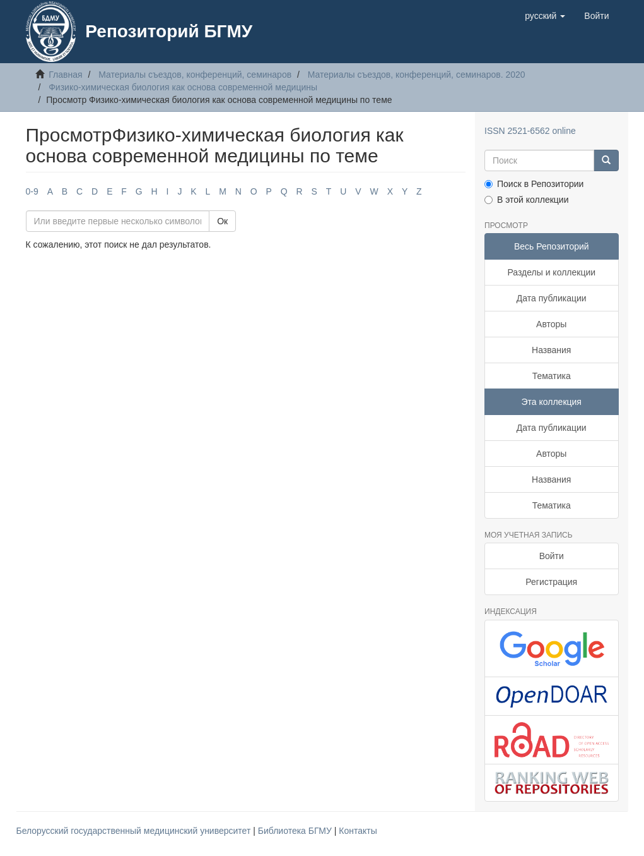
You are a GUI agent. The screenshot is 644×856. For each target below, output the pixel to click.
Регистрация (551, 582)
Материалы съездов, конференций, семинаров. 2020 (416, 74)
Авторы (551, 324)
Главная (65, 74)
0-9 (32, 191)
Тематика (551, 376)
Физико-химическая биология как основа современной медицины (183, 87)
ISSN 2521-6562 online (530, 131)
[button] (545, 16)
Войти (551, 556)
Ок (222, 221)
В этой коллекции (526, 200)
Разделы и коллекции (551, 272)
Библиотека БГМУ (296, 831)
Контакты (358, 831)
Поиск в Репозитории (533, 184)
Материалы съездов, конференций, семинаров (194, 74)
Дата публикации (552, 298)
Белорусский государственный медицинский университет (135, 831)
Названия (551, 350)
